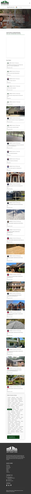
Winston (21, 431)
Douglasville (20, 405)
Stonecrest (15, 427)
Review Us (7, 468)
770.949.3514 (11, 7)
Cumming (21, 404)
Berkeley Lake (19, 398)
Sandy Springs (17, 423)
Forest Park (14, 409)
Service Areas (8, 467)
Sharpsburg (13, 425)
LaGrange (18, 413)
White (8, 431)
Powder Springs (17, 421)
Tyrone (8, 430)
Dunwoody (13, 406)
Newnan (12, 418)
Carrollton (16, 401)
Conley (18, 402)
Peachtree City (13, 419)
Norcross (16, 418)
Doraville (16, 405)
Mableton (9, 417)
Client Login (8, 466)
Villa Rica (17, 430)
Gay (18, 409)
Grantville (21, 409)
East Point (17, 406)
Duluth (8, 406)
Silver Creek (18, 425)
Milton (22, 417)
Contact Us (8, 472)
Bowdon (8, 400)
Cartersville (21, 401)
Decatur (12, 405)
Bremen (12, 400)
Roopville (9, 423)
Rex (8, 422)
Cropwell (17, 404)
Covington (13, 404)
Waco (20, 430)
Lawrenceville (17, 414)
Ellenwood (9, 408)
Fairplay (17, 408)
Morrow (8, 418)
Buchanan (20, 400)
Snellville (12, 426)
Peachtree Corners (10, 421)
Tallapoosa (9, 429)
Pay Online (8, 465)
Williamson (17, 431)
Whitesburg (12, 431)
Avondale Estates (14, 398)
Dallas (8, 405)
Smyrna (8, 426)
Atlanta (20, 397)
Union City (12, 430)
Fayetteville (19, 33)
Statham (16, 426)
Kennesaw (14, 413)
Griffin (8, 410)
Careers (7, 470)
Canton (12, 401)
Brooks (16, 400)
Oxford (20, 418)
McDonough (17, 417)
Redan (21, 421)
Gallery (7, 469)
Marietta (13, 417)
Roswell (12, 423)
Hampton (12, 410)
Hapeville (16, 410)
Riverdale (11, 422)
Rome (19, 422)
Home (7, 33)
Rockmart (15, 422)
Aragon (17, 397)
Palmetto (9, 419)
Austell (8, 398)
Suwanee (20, 427)
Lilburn (21, 414)
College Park (14, 402)
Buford (8, 401)
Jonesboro (9, 413)
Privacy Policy (12, 491)
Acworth (9, 397)
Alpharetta (13, 397)
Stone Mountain (10, 427)
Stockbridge (21, 426)
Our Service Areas (14, 33)
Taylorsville (14, 429)
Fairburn (13, 408)
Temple (18, 429)
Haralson (20, 410)
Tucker (21, 429)
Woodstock (9, 433)
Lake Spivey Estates (10, 414)
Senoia (8, 425)
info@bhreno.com (10, 480)
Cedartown (9, 402)
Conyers (8, 404)
